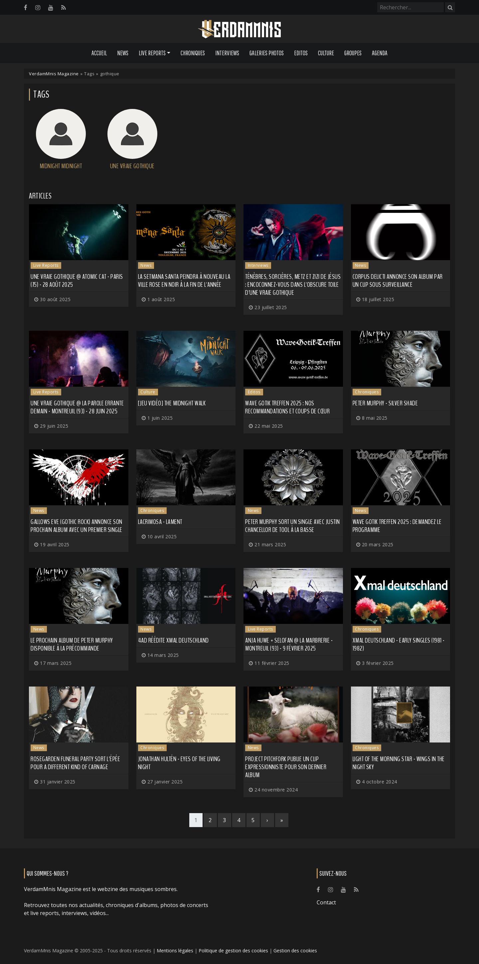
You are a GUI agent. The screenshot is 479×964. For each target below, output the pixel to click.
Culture (326, 53)
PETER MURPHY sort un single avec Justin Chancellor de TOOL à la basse (292, 525)
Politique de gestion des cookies (233, 950)
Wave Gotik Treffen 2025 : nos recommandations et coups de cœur (287, 407)
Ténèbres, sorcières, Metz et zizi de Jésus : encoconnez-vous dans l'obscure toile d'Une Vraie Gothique (293, 284)
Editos (301, 53)
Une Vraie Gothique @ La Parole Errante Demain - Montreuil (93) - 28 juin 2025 (77, 407)
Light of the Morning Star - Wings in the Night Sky (399, 762)
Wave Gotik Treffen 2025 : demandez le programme (397, 525)
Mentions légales (175, 950)
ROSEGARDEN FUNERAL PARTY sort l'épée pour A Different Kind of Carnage (75, 762)
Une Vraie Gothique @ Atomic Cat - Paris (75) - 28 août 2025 (77, 280)
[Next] (267, 820)
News (122, 53)
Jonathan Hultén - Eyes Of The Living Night (179, 762)
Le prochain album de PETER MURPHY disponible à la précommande (72, 644)
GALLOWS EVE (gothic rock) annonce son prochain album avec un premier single (76, 525)
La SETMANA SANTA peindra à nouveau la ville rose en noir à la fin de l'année (184, 280)
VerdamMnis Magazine (54, 74)
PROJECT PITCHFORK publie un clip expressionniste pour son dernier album (285, 766)
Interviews (227, 53)
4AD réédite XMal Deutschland (173, 640)
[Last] (281, 820)
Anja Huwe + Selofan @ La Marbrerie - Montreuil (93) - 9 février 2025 (289, 644)
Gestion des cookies (295, 950)
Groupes (353, 53)
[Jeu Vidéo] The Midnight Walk (172, 403)
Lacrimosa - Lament (160, 521)
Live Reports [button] (152, 53)
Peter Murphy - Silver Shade (385, 403)
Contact (326, 902)
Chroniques (193, 53)
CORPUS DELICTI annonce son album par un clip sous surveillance (398, 280)
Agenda (380, 53)
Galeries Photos (266, 53)
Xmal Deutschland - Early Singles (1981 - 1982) (399, 644)
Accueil (99, 53)
